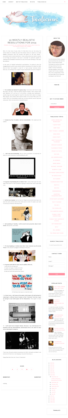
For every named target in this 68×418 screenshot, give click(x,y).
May (53, 394)
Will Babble (28, 46)
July (53, 390)
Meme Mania (28, 45)
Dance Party (57, 137)
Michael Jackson (56, 166)
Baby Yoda (57, 128)
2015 (51, 371)
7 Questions (57, 125)
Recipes (56, 188)
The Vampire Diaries (18, 46)
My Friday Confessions (56, 172)
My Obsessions (56, 175)
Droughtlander (56, 145)
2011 (51, 398)
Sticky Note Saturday (57, 199)
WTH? (56, 227)
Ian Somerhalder (19, 45)
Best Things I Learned (57, 131)
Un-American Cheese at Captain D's (59, 343)
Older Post (37, 377)
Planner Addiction (57, 182)
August (53, 388)
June (53, 392)
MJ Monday (56, 160)
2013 (51, 374)
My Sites (32, 2)
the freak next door (56, 233)
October (54, 384)
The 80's (56, 205)
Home (4, 2)
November (54, 382)
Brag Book (56, 134)
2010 (51, 400)
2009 (51, 402)
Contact (10, 2)
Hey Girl (56, 154)
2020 (51, 363)
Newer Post (6, 377)
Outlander (56, 179)
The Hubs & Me (56, 208)
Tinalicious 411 (41, 2)
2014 (51, 372)
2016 (51, 369)
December (54, 376)
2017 (51, 367)
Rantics (56, 185)
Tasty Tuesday (56, 202)
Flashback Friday (56, 148)
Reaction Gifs (36, 45)
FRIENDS (6, 45)
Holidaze (11, 45)
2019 (51, 365)
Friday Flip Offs (57, 151)
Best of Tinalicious (21, 2)
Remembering (56, 191)
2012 (51, 396)
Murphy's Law (56, 169)
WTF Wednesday (57, 224)
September (54, 386)
